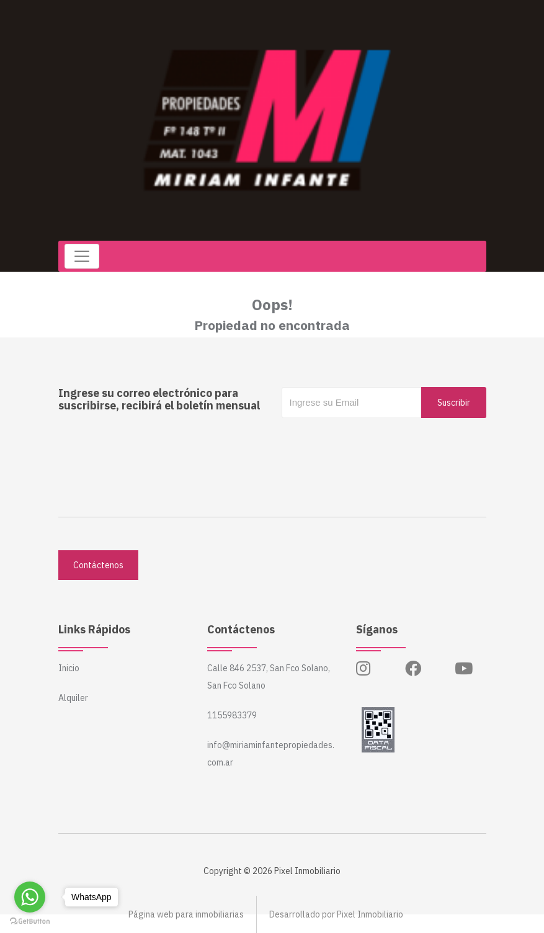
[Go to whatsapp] (29, 897)
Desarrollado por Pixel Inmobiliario (336, 914)
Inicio (68, 668)
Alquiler (73, 697)
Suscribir (453, 402)
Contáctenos (98, 565)
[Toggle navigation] (82, 256)
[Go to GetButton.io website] (30, 920)
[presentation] (376, 443)
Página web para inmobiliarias (186, 914)
